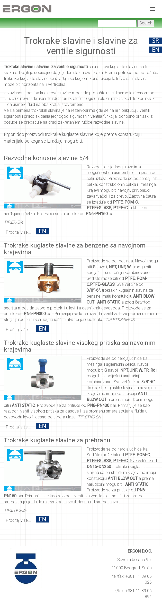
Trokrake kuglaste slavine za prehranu (57, 440)
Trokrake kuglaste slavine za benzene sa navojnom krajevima (75, 249)
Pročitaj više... (18, 232)
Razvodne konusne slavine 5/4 (46, 158)
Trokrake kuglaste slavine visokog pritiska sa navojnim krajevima (80, 346)
